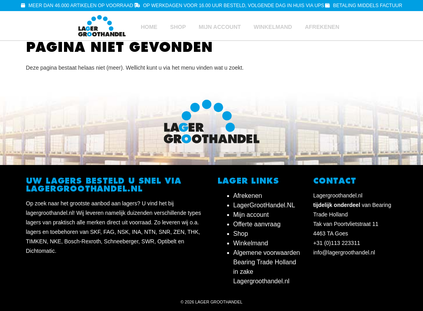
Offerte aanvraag (257, 224)
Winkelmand (273, 27)
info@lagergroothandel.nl (344, 252)
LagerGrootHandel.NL (264, 205)
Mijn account (220, 27)
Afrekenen (322, 27)
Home (149, 27)
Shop (178, 27)
